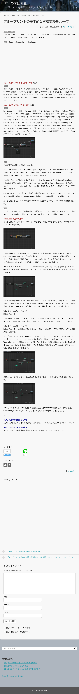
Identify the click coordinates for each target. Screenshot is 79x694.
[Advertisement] (21, 496)
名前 (5, 597)
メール (6, 604)
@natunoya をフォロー (16, 676)
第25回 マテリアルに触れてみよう (17, 666)
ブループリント (68, 27)
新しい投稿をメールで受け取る (18, 632)
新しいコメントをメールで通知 (18, 628)
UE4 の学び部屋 (15, 3)
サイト (6, 612)
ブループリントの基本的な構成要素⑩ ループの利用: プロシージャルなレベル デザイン (37, 557)
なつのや (71, 471)
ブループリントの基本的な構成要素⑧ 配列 (21, 551)
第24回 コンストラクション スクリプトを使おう (22, 669)
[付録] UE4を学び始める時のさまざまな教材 (20, 663)
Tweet (4, 676)
